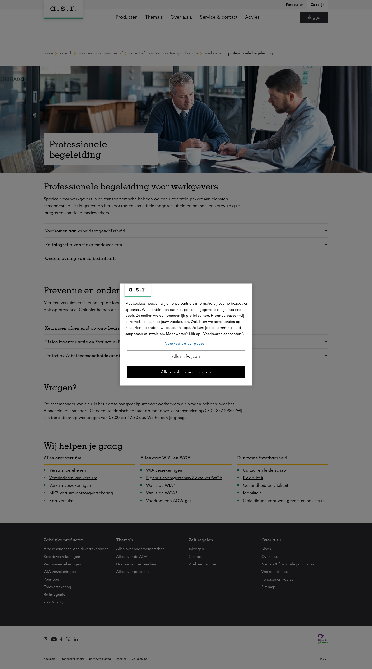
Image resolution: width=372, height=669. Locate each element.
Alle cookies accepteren (186, 372)
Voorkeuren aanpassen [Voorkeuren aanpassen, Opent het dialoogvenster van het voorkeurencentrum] (186, 343)
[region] (186, 334)
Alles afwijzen (186, 356)
